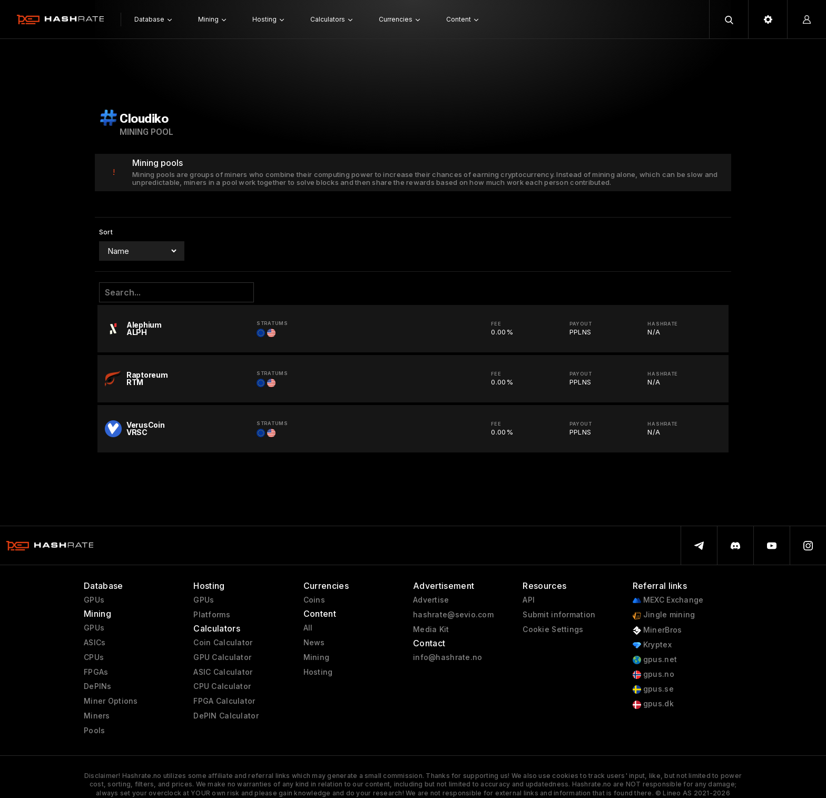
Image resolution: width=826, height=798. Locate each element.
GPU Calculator (222, 657)
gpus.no (653, 674)
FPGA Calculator (224, 701)
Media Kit (431, 629)
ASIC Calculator (222, 672)
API (529, 600)
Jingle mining (664, 614)
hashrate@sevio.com (453, 614)
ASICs (94, 642)
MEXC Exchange (668, 600)
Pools (94, 730)
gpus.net (655, 659)
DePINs (98, 686)
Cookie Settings (553, 629)
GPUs (94, 600)
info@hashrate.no (447, 657)
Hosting (318, 672)
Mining (316, 657)
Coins (314, 600)
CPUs (94, 657)
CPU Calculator (222, 686)
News (314, 642)
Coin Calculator (222, 642)
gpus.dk (653, 704)
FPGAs (96, 672)
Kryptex (652, 645)
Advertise (431, 600)
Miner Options (111, 701)
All (308, 628)
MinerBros (657, 630)
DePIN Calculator (225, 716)
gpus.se (653, 689)
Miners (97, 716)
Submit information (559, 614)
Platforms (211, 614)
